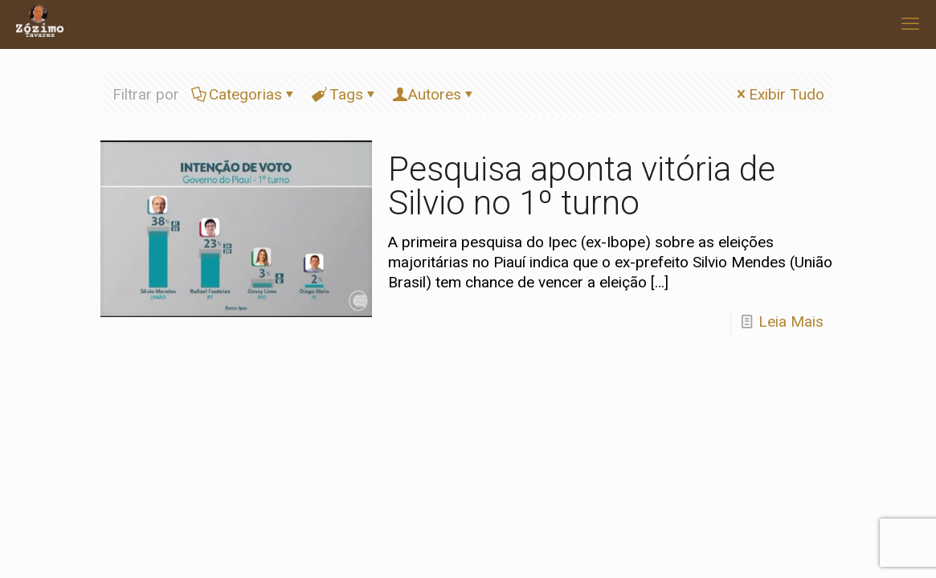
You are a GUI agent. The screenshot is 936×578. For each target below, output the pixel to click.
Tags (345, 94)
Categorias (244, 94)
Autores (434, 94)
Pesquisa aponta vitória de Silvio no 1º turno (581, 185)
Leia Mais (791, 321)
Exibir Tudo (779, 94)
